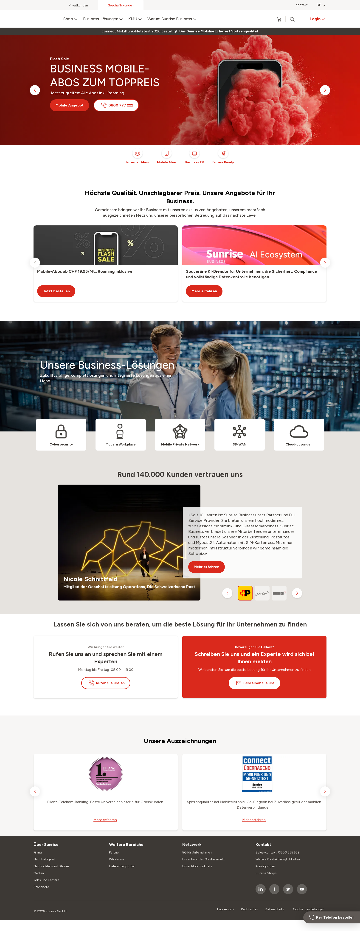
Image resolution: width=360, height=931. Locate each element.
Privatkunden (78, 5)
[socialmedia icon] (261, 889)
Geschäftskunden (121, 5)
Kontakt (302, 5)
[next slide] (325, 90)
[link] (218, 31)
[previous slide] (35, 90)
